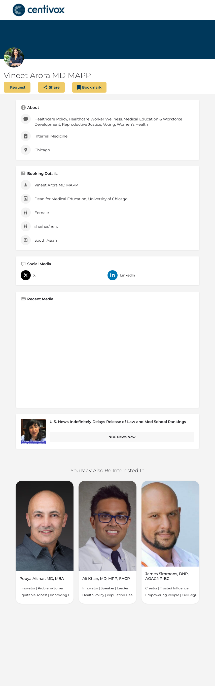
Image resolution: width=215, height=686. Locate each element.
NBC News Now (122, 437)
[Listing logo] (14, 57)
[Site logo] (39, 10)
